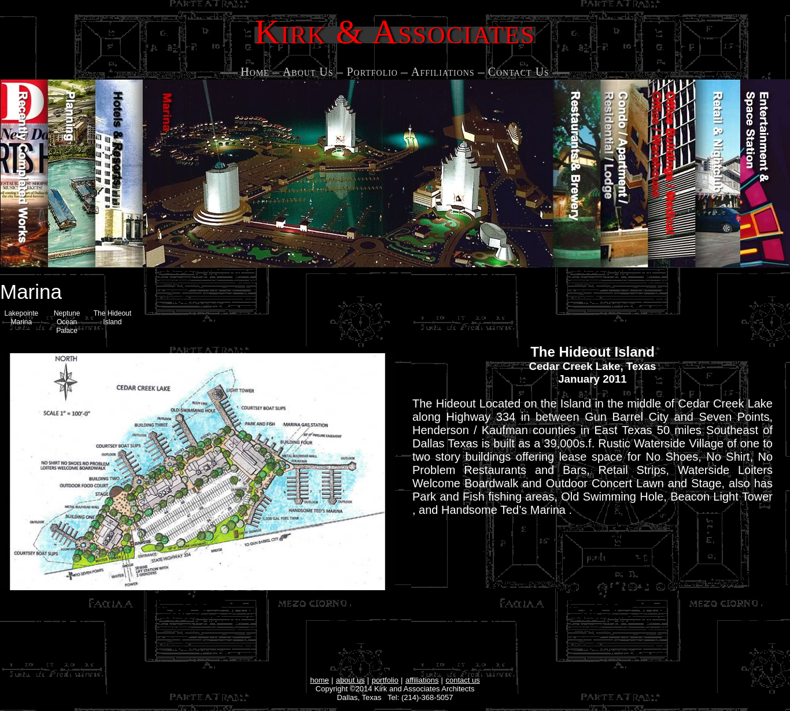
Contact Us (518, 71)
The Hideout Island (112, 317)
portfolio (385, 680)
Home (255, 71)
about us (350, 680)
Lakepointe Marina (22, 317)
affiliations (422, 680)
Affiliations (443, 71)
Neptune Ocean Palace (67, 322)
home (319, 680)
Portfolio (372, 71)
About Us (308, 71)
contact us (463, 680)
